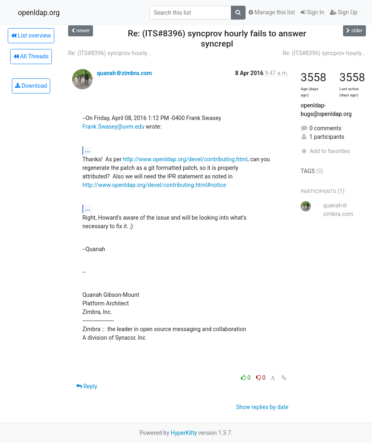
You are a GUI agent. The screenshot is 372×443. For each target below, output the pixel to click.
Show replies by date (262, 407)
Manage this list (271, 12)
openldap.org (39, 13)
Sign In (312, 12)
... (88, 150)
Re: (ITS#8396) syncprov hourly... (109, 53)
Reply (86, 386)
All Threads (31, 56)
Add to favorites (325, 151)
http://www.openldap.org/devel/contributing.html (185, 159)
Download (31, 85)
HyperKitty (183, 433)
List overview (31, 35)
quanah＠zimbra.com (124, 73)
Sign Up (343, 12)
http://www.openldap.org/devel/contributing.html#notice (154, 185)
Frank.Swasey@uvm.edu (113, 126)
